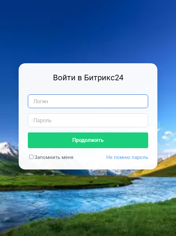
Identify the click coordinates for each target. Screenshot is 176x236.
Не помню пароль (127, 157)
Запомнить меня (53, 157)
